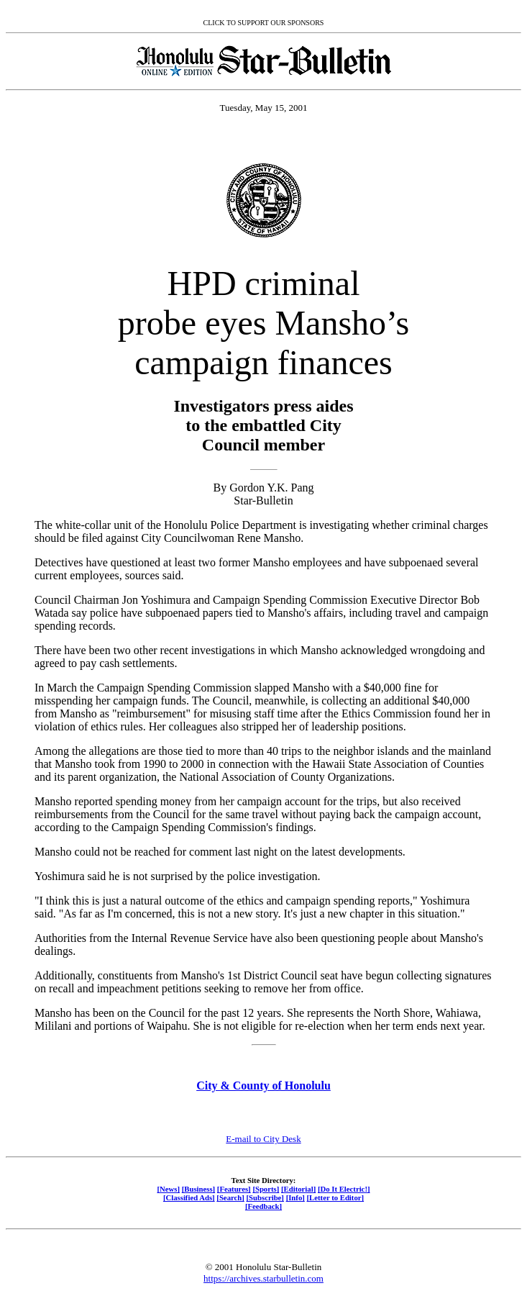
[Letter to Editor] (336, 1197)
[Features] (234, 1188)
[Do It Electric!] (344, 1188)
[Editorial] (298, 1188)
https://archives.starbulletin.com (263, 1278)
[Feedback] (263, 1206)
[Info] (295, 1197)
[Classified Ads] (189, 1197)
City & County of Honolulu (263, 1085)
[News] (168, 1188)
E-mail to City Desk (263, 1138)
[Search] (230, 1197)
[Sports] (265, 1188)
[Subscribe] (265, 1197)
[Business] (198, 1188)
